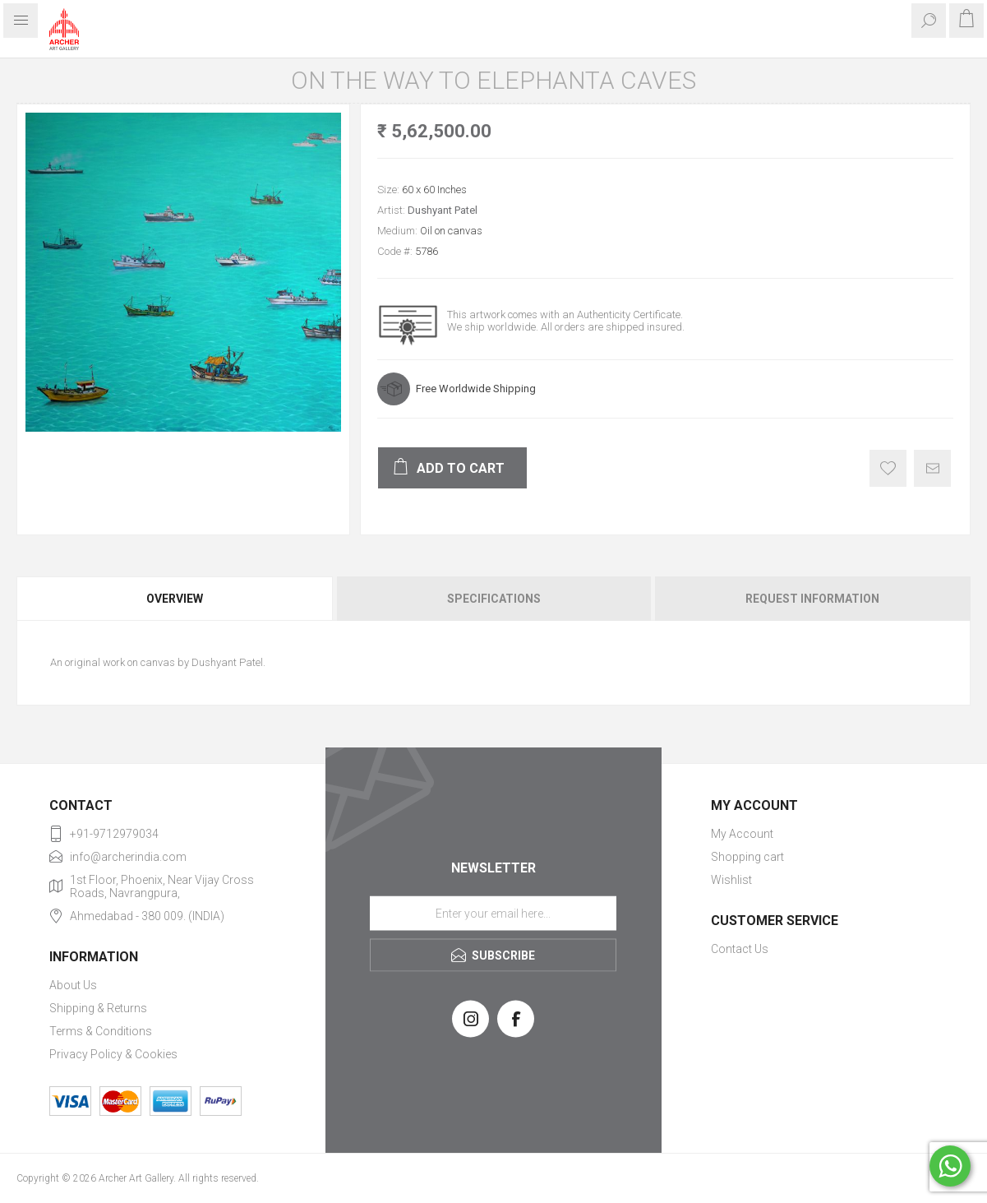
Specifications (494, 598)
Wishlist (731, 879)
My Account (742, 833)
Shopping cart (747, 856)
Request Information (812, 598)
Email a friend (932, 468)
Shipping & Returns (98, 1008)
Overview (174, 598)
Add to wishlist (887, 468)
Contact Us (739, 948)
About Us (73, 985)
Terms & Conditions (100, 1031)
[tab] (175, 598)
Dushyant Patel (442, 210)
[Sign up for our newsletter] (493, 912)
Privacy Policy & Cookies (113, 1054)
